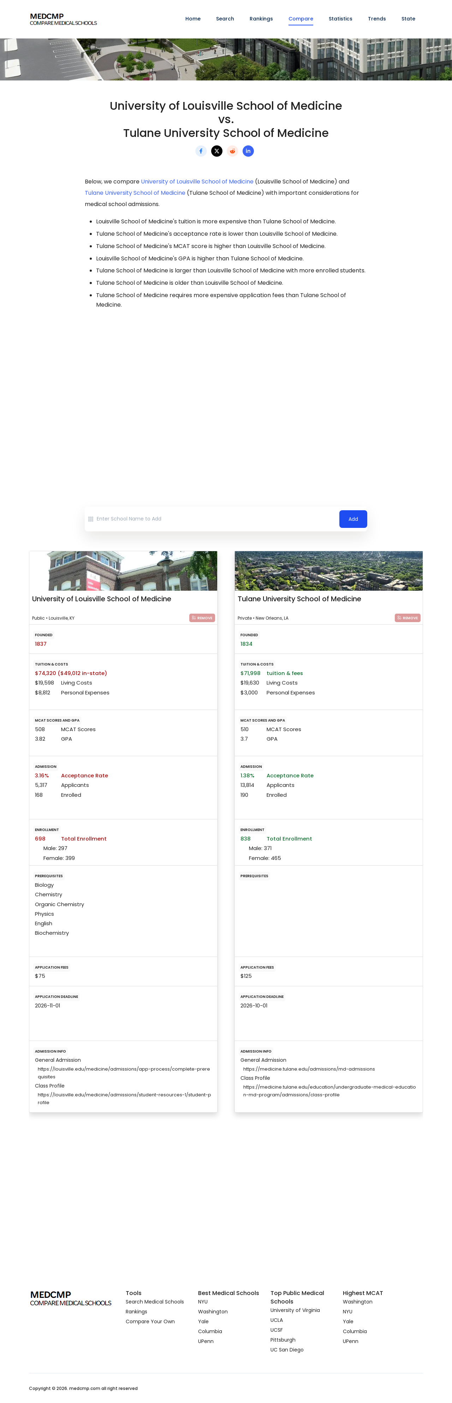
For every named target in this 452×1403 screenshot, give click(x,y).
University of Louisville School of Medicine (197, 181)
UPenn (206, 1341)
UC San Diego (287, 1349)
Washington (213, 1311)
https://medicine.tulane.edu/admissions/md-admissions (309, 1069)
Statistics (340, 19)
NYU (203, 1301)
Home (193, 19)
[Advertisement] (226, 377)
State (408, 19)
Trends (377, 19)
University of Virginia (295, 1310)
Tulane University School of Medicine (135, 193)
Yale (203, 1321)
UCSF (276, 1329)
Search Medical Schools (155, 1301)
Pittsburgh (283, 1339)
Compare (301, 19)
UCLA (276, 1320)
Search (225, 19)
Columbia (210, 1331)
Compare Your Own (150, 1321)
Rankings (261, 19)
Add (353, 519)
